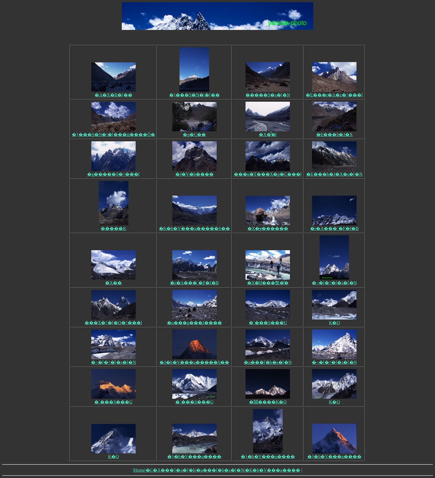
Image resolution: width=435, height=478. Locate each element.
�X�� (113, 280)
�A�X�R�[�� (113, 92)
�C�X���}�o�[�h (170, 470)
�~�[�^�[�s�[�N (334, 280)
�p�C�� (194, 132)
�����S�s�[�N (268, 92)
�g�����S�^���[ (113, 172)
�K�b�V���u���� (272, 470)
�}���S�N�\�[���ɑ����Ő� (113, 132)
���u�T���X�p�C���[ (268, 172)
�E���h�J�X (334, 132)
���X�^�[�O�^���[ (114, 320)
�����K (113, 226)
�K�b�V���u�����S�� (194, 226)
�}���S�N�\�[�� (194, 92)
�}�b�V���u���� (194, 454)
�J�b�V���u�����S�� (194, 360)
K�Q (334, 320)
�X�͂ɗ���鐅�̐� (268, 280)
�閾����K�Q (268, 399)
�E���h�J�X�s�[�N (334, 172)
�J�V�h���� (194, 172)
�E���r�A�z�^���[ (334, 92)
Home (139, 470)
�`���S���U (268, 320)
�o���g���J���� (194, 320)
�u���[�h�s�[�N (268, 360)
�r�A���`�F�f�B (334, 226)
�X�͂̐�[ (268, 132)
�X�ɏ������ (268, 226)
